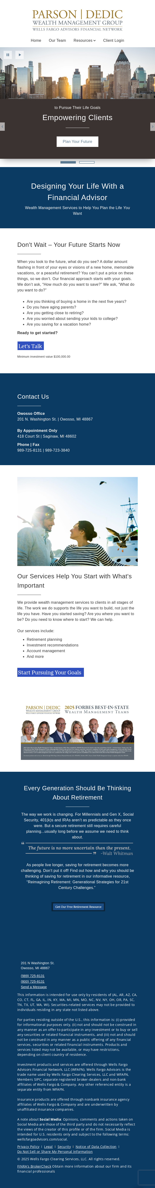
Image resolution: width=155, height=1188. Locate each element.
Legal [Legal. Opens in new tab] (48, 1146)
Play (19, 55)
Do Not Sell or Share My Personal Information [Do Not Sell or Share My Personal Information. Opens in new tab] (55, 1151)
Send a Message (34, 987)
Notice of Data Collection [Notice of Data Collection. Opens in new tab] (96, 1146)
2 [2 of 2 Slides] (87, 162)
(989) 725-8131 (33, 976)
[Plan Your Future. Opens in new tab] (77, 141)
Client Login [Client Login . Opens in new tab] (113, 40)
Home (36, 40)
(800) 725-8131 (33, 981)
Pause (8, 55)
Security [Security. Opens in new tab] (64, 1146)
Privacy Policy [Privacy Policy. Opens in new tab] (28, 1146)
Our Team (57, 40)
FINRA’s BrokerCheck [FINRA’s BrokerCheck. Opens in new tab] (34, 1166)
